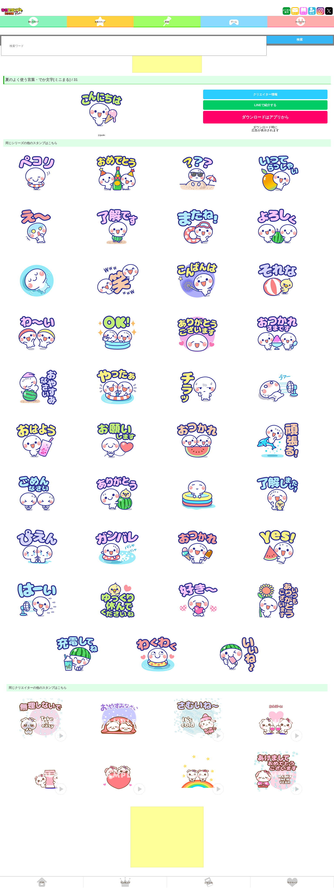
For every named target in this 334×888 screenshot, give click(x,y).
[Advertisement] (167, 62)
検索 (300, 39)
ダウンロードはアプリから (265, 117)
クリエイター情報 (265, 94)
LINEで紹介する (265, 105)
